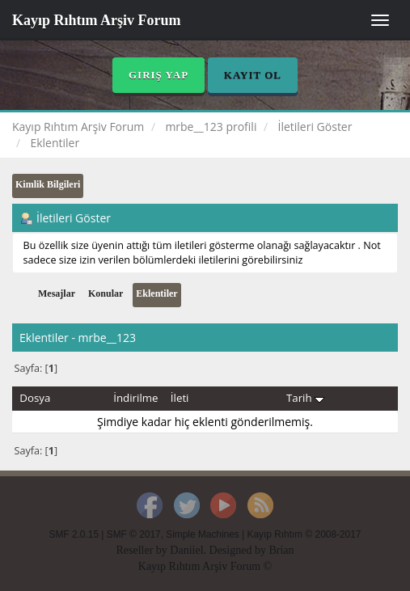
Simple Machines (202, 534)
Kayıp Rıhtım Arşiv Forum (96, 20)
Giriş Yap (158, 75)
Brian (281, 550)
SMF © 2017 (134, 534)
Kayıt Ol (252, 75)
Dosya (34, 397)
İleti (180, 397)
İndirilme (135, 397)
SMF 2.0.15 (74, 534)
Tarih (305, 397)
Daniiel (186, 550)
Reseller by (143, 550)
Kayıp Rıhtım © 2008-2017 (304, 534)
